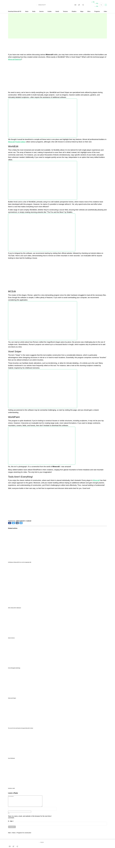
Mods (33, 11)
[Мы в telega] (82, 4)
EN (97, 7)
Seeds (57, 11)
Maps (81, 11)
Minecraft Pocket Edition (17, 142)
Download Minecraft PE (14, 11)
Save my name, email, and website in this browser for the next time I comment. (30, 817)
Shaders (74, 11)
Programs (97, 11)
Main (9, 832)
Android (28, 521)
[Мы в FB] (75, 4)
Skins (88, 11)
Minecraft (96, 480)
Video (105, 11)
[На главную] (22, 5)
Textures (65, 11)
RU (97, 4)
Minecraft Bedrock (14, 59)
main (42, 842)
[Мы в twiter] (79, 4)
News (26, 11)
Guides (49, 11)
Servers (41, 11)
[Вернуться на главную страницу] (22, 842)
